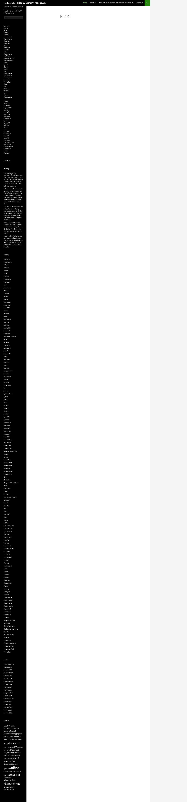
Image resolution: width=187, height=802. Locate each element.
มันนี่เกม (6, 563)
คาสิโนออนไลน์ (8, 529)
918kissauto (7, 279)
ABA (5, 285)
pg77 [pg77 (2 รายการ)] (7, 744)
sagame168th (8, 108)
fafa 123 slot (7, 319)
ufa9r (5, 517)
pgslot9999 (7, 422)
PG (4, 388)
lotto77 (6, 365)
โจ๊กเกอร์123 (7, 82)
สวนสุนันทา (7, 612)
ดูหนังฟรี (6, 112)
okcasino (6, 382)
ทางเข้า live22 (8, 537)
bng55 (6, 299)
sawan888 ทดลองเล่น (10, 451)
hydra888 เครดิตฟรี (10, 336)
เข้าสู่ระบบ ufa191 (9, 620)
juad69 (6, 351)
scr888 (6, 457)
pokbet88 (7, 425)
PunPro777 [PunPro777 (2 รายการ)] (7, 750)
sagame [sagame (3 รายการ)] (14, 753)
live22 (5, 127)
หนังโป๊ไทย (7, 56)
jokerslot (6, 91)
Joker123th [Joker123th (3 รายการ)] (8, 739)
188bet (6, 265)
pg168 (6, 28)
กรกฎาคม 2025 (8, 693)
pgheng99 (7, 123)
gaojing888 (7, 328)
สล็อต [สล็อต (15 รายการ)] (15, 768)
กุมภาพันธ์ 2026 (8, 673)
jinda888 (6, 342)
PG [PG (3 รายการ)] (5, 744)
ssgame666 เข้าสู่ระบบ (10, 497)
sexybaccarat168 (9, 465)
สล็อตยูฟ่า (7, 592)
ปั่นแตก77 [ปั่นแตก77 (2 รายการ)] (15, 764)
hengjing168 (7, 334)
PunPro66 (7, 428)
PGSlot (6, 414)
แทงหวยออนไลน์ (9, 649)
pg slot (6, 65)
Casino (6, 311)
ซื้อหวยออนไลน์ (8, 146)
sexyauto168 (8, 463)
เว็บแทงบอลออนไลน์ (10, 643)
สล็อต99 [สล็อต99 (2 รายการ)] (6, 771)
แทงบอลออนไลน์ (9, 646)
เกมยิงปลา (7, 617)
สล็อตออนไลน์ (8, 97)
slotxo (5, 52)
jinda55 (6, 30)
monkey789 (7, 377)
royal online (7, 443)
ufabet (6, 520)
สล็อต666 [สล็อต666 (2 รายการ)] (18, 771)
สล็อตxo (6, 95)
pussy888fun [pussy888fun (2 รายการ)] (7, 752)
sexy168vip (7, 460)
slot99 (6, 32)
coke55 (6, 316)
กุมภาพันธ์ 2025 (8, 707)
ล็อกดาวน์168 (8, 566)
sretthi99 (6, 494)
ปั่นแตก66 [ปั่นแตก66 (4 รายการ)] (8, 764)
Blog (85, 3)
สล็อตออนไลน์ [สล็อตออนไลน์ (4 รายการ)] (10, 780)
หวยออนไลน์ (7, 149)
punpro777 (7, 144)
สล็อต (5, 84)
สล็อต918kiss (8, 583)
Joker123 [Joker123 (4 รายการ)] (17, 736)
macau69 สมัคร (8, 371)
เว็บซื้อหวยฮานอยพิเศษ (11, 629)
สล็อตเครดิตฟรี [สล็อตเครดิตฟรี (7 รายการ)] (12, 783)
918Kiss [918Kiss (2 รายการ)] (12, 726)
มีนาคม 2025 (8, 704)
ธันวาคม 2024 (8, 713)
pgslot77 (6, 138)
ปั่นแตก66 (7, 140)
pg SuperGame (8, 394)
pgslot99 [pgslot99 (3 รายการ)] (13, 747)
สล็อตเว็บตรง (8, 37)
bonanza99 (7, 302)
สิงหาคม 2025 (8, 690)
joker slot (6, 80)
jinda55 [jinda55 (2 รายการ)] (6, 736)
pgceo (5, 400)
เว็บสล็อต (6, 638)
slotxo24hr (7, 488)
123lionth (7, 259)
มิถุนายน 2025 (8, 696)
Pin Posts (140, 3)
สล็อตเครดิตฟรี (8, 600)
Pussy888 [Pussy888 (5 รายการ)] (14, 749)
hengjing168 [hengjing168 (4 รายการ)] (17, 733)
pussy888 (7, 48)
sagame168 (7, 445)
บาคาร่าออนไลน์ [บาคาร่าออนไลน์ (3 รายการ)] (9, 761)
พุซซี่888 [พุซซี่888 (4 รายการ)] (7, 768)
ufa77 (5, 508)
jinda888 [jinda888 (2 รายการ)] (10, 736)
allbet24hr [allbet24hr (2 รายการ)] (16, 728)
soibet (5, 491)
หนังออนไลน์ (7, 134)
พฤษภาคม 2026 (9, 664)
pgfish (5, 402)
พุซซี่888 (6, 560)
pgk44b (6, 411)
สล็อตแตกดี (7, 609)
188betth (6, 268)
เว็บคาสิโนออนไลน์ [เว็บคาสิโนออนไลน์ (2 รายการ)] (9, 789)
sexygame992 (8, 474)
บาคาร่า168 (7, 118)
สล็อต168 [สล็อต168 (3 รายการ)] (11, 772)
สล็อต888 (7, 41)
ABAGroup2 (7, 288)
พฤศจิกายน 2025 (9, 681)
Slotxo (6, 486)
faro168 (6, 322)
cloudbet (6, 313)
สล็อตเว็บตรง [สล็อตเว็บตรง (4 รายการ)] (9, 787)
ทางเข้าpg (7, 540)
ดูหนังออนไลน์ (8, 75)
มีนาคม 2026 (8, 670)
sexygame (7, 468)
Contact (93, 3)
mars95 (6, 374)
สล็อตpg (6, 589)
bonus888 (7, 305)
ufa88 (5, 511)
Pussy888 (7, 437)
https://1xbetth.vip (9, 58)
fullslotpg (6, 125)
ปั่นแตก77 (7, 554)
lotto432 (6, 362)
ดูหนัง (5, 129)
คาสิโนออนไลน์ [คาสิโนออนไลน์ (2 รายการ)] (8, 758)
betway (6, 296)
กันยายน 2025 (8, 687)
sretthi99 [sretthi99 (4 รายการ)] (7, 755)
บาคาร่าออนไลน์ (9, 142)
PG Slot (6, 391)
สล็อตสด (6, 595)
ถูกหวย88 (7, 534)
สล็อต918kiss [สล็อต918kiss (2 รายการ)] (7, 777)
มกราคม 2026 (8, 676)
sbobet (6, 454)
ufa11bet (6, 506)
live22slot (7, 359)
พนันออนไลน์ (8, 557)
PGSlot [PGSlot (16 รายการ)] (14, 743)
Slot (5, 477)
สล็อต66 (6, 35)
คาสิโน (6, 523)
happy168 (7, 331)
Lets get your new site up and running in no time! (116, 3)
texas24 (6, 503)
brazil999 (7, 308)
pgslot (5, 45)
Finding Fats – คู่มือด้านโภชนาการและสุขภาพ (25, 3)
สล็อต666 (7, 574)
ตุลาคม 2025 (8, 684)
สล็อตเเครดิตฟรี (8, 606)
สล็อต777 (7, 577)
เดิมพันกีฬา (7, 623)
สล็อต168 (7, 153)
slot (5, 71)
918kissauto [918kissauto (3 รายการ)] (8, 728)
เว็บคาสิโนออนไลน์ (9, 626)
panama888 (7, 385)
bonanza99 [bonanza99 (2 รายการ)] (7, 731)
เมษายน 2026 (8, 667)
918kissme (7, 282)
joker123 (6, 26)
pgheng (6, 405)
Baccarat (6, 293)
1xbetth (6, 270)
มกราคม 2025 (8, 710)
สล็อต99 (6, 586)
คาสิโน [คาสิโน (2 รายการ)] (18, 755)
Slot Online (7, 480)
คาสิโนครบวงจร (9, 526)
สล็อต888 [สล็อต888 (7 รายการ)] (14, 774)
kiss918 (6, 67)
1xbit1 (6, 273)
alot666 (6, 291)
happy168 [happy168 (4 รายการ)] (8, 733)
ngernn (6, 379)
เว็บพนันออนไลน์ (9, 635)
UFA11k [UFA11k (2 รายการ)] (13, 755)
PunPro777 (7, 431)
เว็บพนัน (6, 632)
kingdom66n (8, 354)
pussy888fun (8, 440)
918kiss (6, 101)
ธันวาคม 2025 (8, 678)
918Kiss (6, 276)
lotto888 (6, 368)
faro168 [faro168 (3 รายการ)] (13, 731)
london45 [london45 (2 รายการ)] (18, 739)
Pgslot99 (6, 420)
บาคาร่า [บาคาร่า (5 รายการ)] (16, 758)
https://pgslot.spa (9, 60)
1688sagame (8, 262)
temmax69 (7, 500)
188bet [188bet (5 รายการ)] (7, 725)
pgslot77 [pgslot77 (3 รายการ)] (7, 747)
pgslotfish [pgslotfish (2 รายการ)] (20, 747)
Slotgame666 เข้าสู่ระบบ (11, 483)
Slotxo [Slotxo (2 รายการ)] (19, 752)
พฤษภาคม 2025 (9, 698)
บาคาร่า (6, 50)
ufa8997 (6, 514)
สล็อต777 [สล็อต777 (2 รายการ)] (6, 775)
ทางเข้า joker (8, 78)
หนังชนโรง (7, 106)
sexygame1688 (8, 471)
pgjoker (6, 408)
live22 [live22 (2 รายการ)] (14, 739)
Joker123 (7, 345)
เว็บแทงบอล (7, 640)
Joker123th (7, 348)
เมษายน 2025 (8, 701)
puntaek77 (7, 434)
